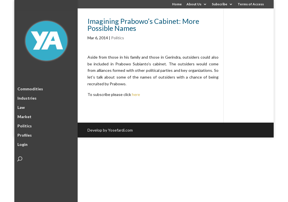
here (136, 94)
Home (177, 4)
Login (22, 143)
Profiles (24, 134)
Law (21, 106)
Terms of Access (251, 4)
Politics (24, 125)
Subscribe (219, 4)
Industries (27, 97)
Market (24, 116)
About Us (193, 4)
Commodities (30, 88)
